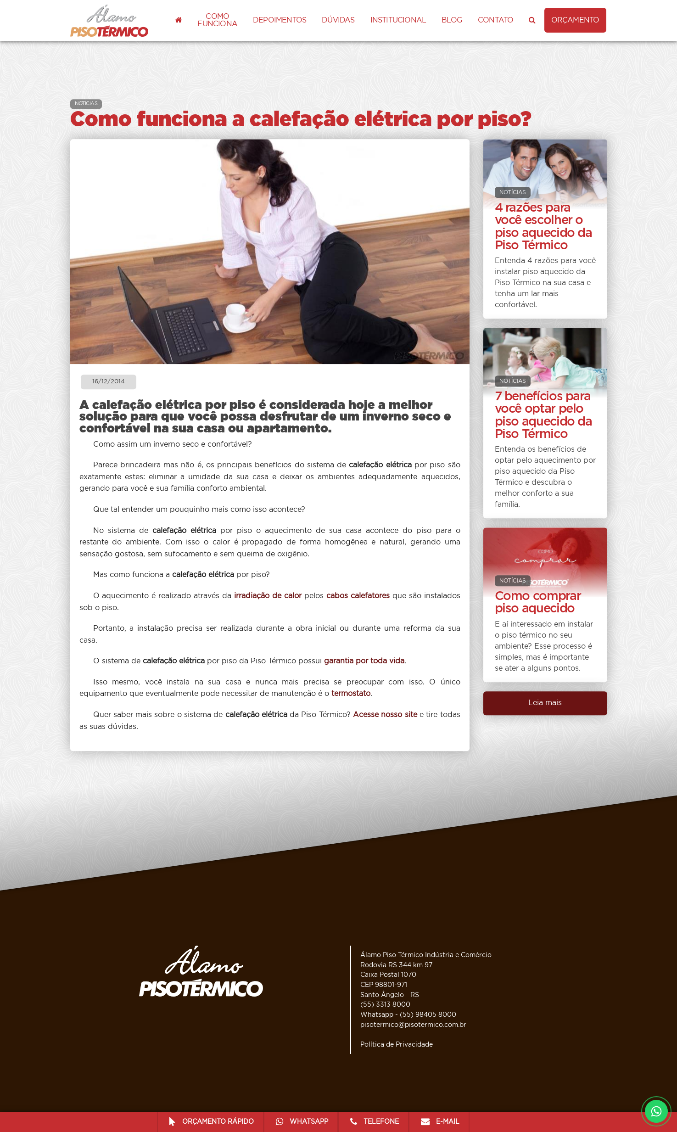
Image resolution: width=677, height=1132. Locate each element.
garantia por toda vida (364, 661)
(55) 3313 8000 (385, 1004)
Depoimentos (279, 20)
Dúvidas (338, 20)
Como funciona (217, 20)
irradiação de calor (268, 596)
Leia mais (545, 702)
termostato (350, 694)
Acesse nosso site (385, 714)
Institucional (398, 20)
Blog (452, 20)
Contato (495, 20)
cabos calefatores (358, 596)
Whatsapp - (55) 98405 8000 (408, 1014)
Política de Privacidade (396, 1044)
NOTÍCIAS (86, 103)
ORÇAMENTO (575, 20)
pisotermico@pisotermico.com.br (413, 1024)
